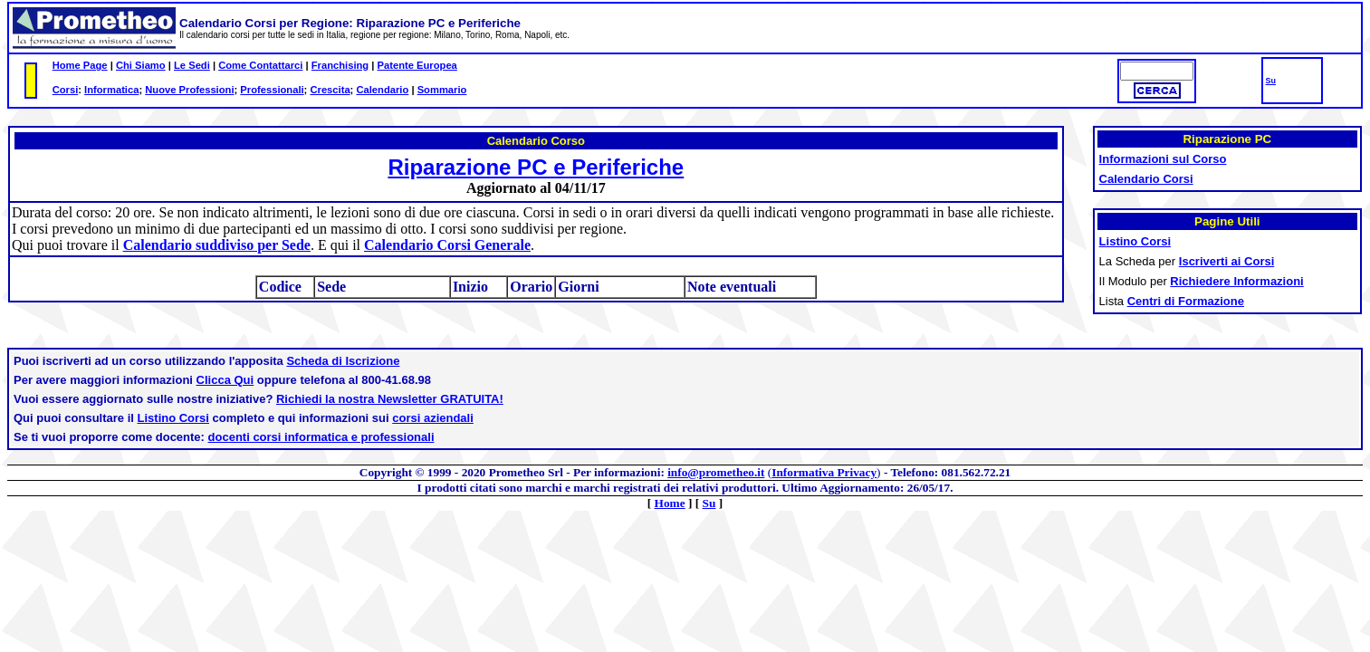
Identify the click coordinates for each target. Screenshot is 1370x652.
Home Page (80, 65)
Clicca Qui (225, 380)
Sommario (442, 89)
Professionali (271, 89)
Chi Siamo (141, 65)
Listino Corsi (173, 418)
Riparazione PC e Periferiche (536, 167)
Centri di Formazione (1185, 301)
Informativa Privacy (824, 472)
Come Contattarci (260, 65)
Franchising (340, 65)
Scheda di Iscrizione (342, 361)
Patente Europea (417, 65)
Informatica (111, 89)
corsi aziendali (433, 418)
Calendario (382, 89)
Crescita (330, 89)
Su (1271, 80)
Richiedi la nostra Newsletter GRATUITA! (389, 399)
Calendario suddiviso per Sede (217, 245)
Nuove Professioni (189, 89)
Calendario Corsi (1146, 179)
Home (670, 503)
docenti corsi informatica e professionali (321, 437)
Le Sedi (192, 65)
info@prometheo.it (715, 472)
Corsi (66, 89)
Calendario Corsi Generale (447, 245)
